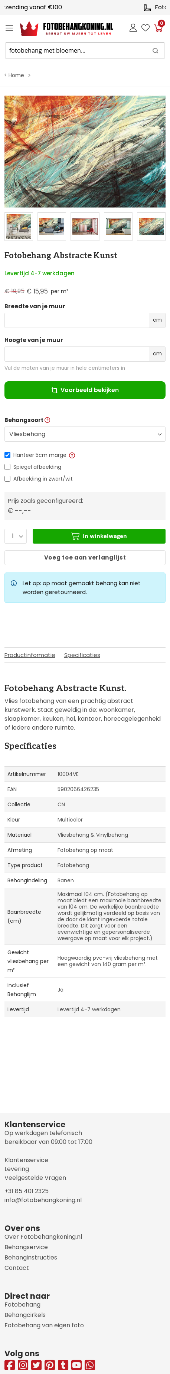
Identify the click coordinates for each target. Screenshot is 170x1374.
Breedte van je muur (34, 306)
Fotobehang (22, 1304)
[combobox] (85, 50)
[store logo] (61, 28)
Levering (16, 1169)
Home (16, 75)
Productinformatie (29, 655)
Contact (16, 1268)
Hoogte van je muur (33, 340)
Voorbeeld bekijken (85, 390)
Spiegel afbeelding (37, 467)
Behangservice (26, 1247)
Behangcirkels (25, 1315)
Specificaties (82, 655)
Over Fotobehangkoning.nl (43, 1236)
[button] (71, 455)
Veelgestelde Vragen (35, 1178)
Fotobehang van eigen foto (44, 1325)
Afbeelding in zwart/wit (43, 478)
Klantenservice (26, 1160)
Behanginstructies (30, 1257)
